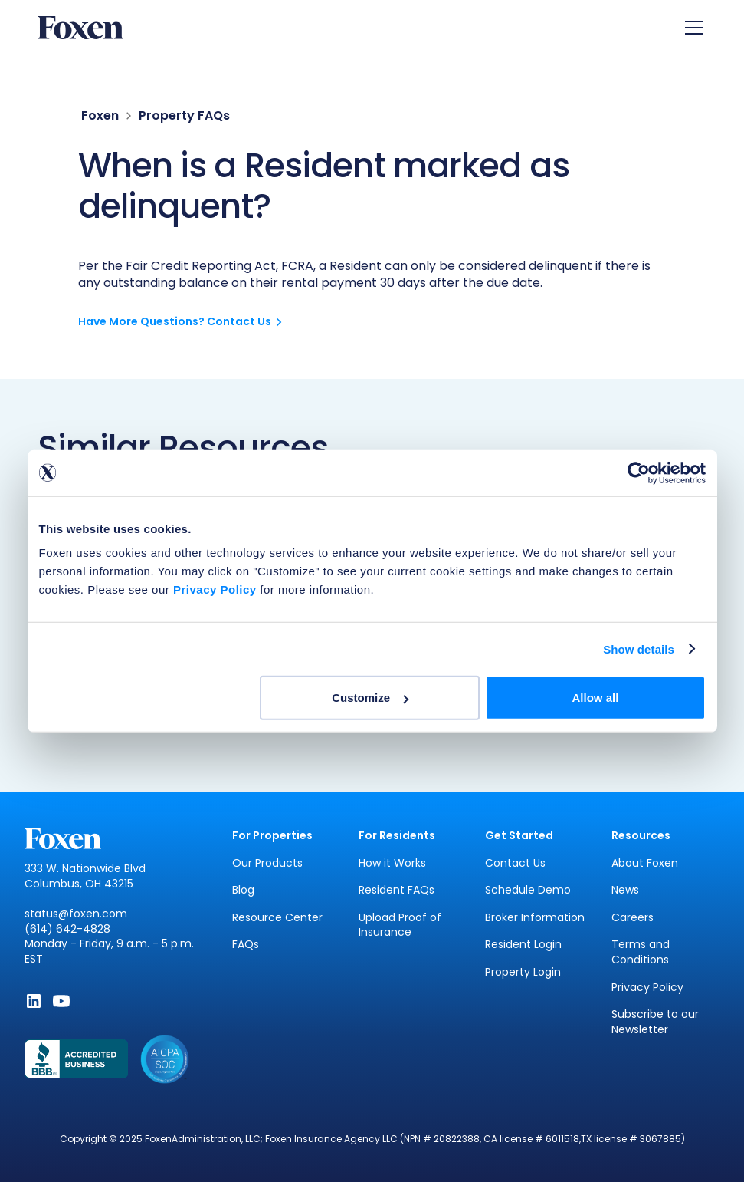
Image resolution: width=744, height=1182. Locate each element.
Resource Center (277, 917)
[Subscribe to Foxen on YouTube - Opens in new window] (61, 1001)
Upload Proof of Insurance (400, 925)
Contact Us (515, 863)
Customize (370, 697)
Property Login (523, 972)
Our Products (267, 863)
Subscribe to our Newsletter (655, 1022)
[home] (80, 28)
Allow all (595, 697)
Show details (638, 648)
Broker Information (535, 917)
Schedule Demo (528, 890)
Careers (632, 917)
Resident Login (523, 944)
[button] (691, 27)
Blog (243, 890)
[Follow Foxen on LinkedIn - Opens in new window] (34, 1001)
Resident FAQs (396, 890)
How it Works (392, 863)
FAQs (245, 944)
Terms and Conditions (640, 952)
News (625, 890)
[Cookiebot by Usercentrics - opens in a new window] (639, 472)
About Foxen (644, 863)
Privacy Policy (647, 987)
